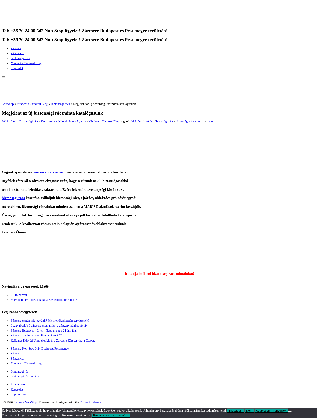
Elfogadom (235, 410)
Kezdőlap (8, 104)
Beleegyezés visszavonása (111, 415)
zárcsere (39, 172)
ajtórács (149, 121)
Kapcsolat (17, 68)
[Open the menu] (3, 77)
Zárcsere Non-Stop (25, 402)
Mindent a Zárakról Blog (26, 63)
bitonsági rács (165, 121)
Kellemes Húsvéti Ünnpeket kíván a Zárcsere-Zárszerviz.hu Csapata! (54, 340)
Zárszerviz (17, 53)
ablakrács (136, 121)
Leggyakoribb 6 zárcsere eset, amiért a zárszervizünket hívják (49, 325)
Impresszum (18, 394)
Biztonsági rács (20, 58)
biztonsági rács (13, 198)
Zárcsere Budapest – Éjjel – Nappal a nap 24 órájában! (44, 330)
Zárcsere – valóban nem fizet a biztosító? (36, 335)
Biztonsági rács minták (25, 376)
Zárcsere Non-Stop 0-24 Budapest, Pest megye (40, 348)
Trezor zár (19, 295)
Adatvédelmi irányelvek (271, 410)
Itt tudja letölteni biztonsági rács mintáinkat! (159, 274)
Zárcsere (16, 48)
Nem (249, 410)
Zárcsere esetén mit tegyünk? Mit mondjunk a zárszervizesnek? (50, 320)
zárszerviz (56, 172)
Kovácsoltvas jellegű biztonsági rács (64, 121)
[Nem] (290, 411)
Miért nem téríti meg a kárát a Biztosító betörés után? (46, 299)
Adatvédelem (19, 384)
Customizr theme (90, 402)
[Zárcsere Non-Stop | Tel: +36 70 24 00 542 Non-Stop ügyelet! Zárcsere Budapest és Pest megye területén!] (29, 21)
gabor (210, 121)
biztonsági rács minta (189, 121)
